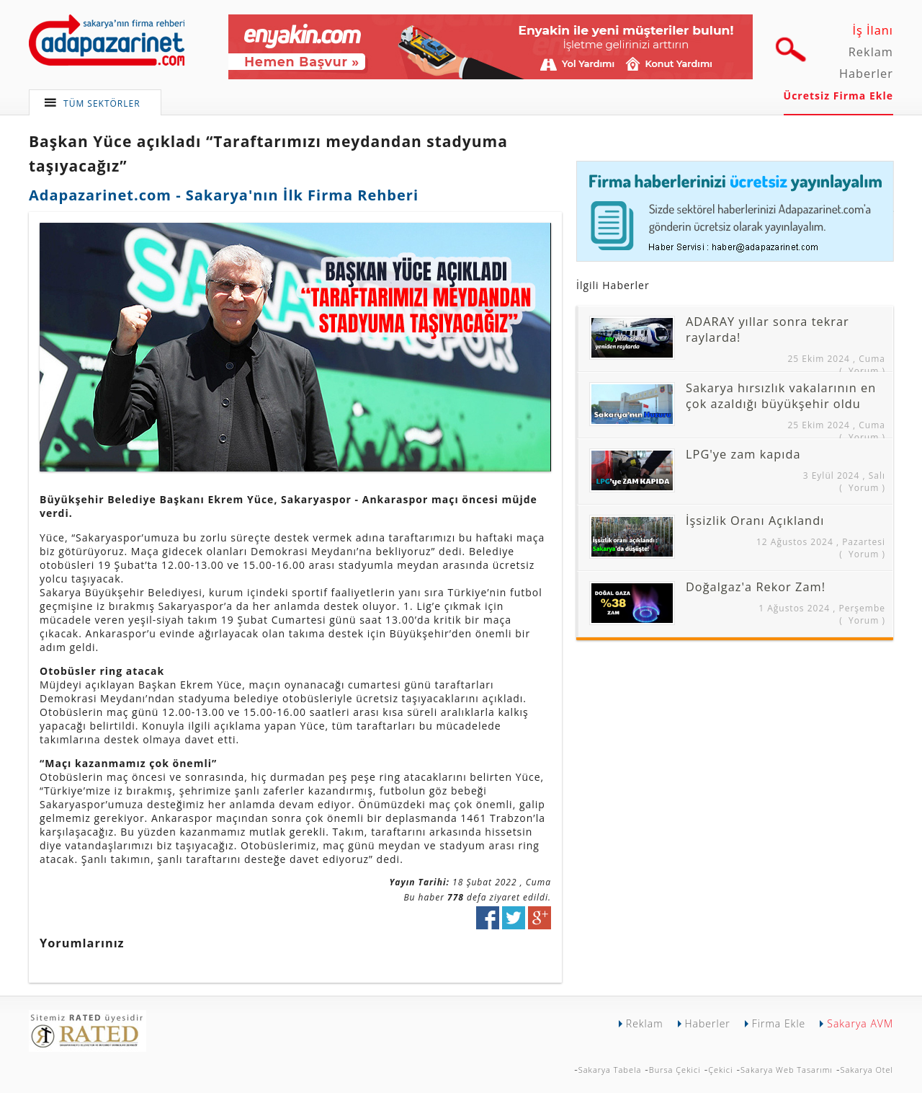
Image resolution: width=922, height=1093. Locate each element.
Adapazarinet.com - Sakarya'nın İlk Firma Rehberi (224, 195)
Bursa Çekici (675, 1069)
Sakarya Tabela (610, 1069)
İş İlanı (872, 30)
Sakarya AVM (860, 1023)
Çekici (720, 1069)
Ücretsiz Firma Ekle (838, 95)
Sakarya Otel (866, 1069)
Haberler (866, 73)
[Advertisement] (697, 748)
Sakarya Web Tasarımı (786, 1069)
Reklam (871, 52)
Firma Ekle (778, 1023)
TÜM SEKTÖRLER (101, 103)
